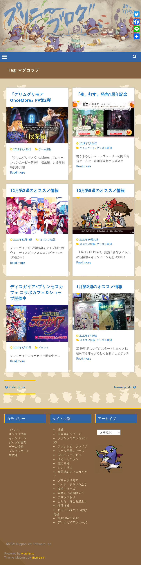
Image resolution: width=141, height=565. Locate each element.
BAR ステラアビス (70, 455)
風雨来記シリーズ (69, 434)
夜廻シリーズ (66, 489)
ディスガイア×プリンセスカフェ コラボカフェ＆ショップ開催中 (36, 292)
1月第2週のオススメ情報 (99, 286)
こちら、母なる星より (72, 501)
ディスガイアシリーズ (72, 522)
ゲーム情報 (45, 149)
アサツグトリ (66, 497)
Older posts (14, 387)
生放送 (13, 455)
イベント (44, 347)
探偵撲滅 (63, 506)
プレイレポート (19, 451)
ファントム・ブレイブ (72, 446)
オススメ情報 (47, 239)
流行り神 (63, 463)
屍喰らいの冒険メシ (71, 493)
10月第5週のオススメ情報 (100, 190)
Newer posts (125, 387)
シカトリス (65, 468)
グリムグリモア (68, 480)
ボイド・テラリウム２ (72, 484)
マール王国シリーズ (71, 451)
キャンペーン (87, 147)
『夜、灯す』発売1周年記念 (101, 94)
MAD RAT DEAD (68, 518)
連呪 (61, 430)
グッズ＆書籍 (104, 147)
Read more (17, 172)
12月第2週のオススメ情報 (34, 190)
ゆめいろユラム (68, 459)
